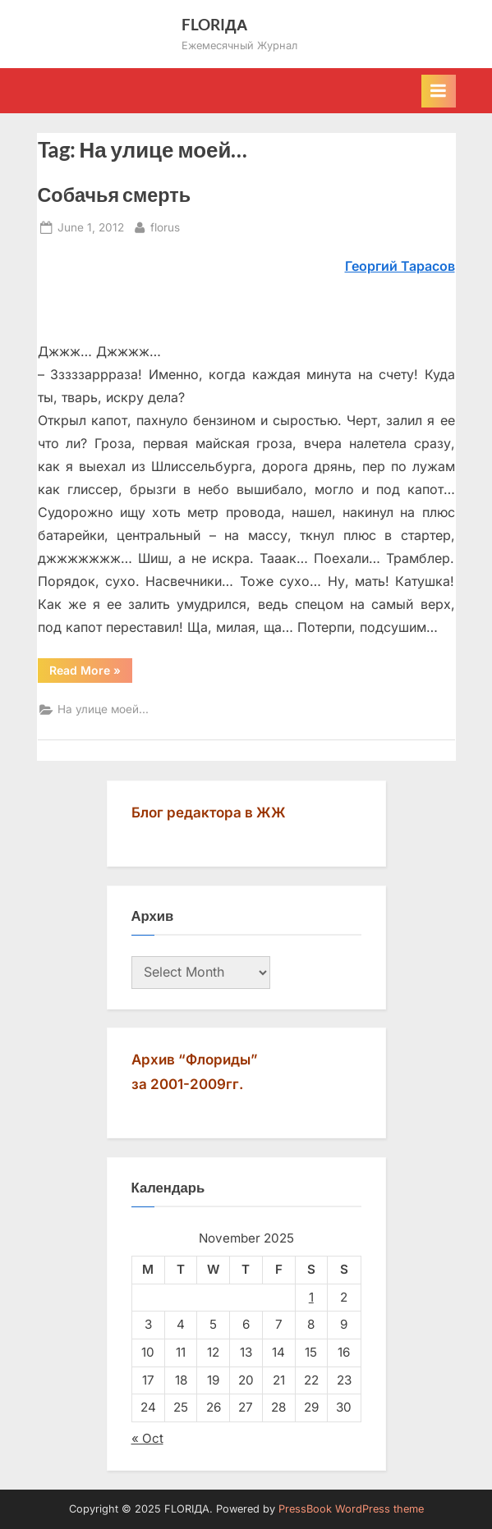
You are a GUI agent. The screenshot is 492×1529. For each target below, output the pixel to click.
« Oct (147, 1438)
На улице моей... (103, 709)
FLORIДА (215, 24)
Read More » (90, 673)
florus (165, 226)
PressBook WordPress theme (351, 1509)
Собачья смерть (114, 194)
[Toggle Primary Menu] (438, 91)
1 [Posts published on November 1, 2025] (311, 1297)
